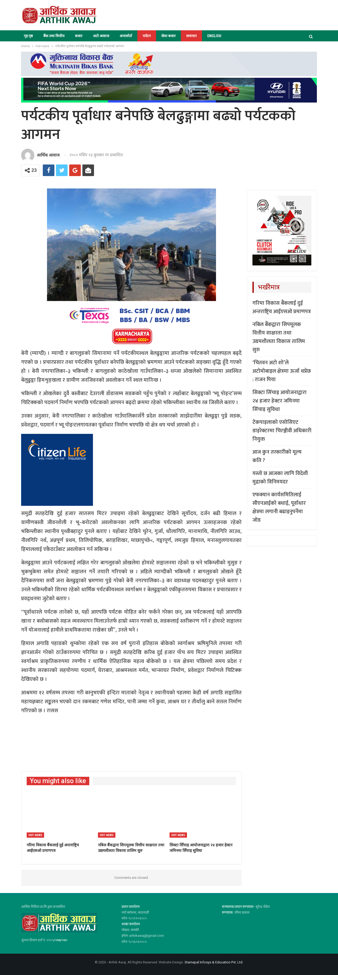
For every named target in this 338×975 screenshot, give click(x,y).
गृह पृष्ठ (28, 36)
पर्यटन (147, 36)
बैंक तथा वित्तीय (53, 36)
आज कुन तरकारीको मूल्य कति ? (277, 456)
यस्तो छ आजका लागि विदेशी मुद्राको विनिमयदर (280, 477)
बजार (78, 36)
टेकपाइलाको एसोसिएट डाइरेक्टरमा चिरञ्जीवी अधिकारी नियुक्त (281, 431)
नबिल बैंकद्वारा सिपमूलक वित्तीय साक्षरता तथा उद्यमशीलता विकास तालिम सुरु (278, 337)
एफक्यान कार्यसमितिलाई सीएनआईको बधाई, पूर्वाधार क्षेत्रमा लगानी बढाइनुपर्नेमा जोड (279, 507)
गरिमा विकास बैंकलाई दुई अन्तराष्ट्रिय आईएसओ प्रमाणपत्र (281, 307)
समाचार (191, 36)
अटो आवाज (101, 36)
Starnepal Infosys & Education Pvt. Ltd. (214, 962)
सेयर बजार (168, 36)
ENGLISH (214, 36)
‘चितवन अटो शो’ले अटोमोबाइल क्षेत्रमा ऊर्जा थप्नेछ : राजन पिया (281, 371)
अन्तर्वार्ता (126, 36)
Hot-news (35, 835)
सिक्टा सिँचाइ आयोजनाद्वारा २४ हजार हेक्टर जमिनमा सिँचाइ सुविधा (279, 401)
